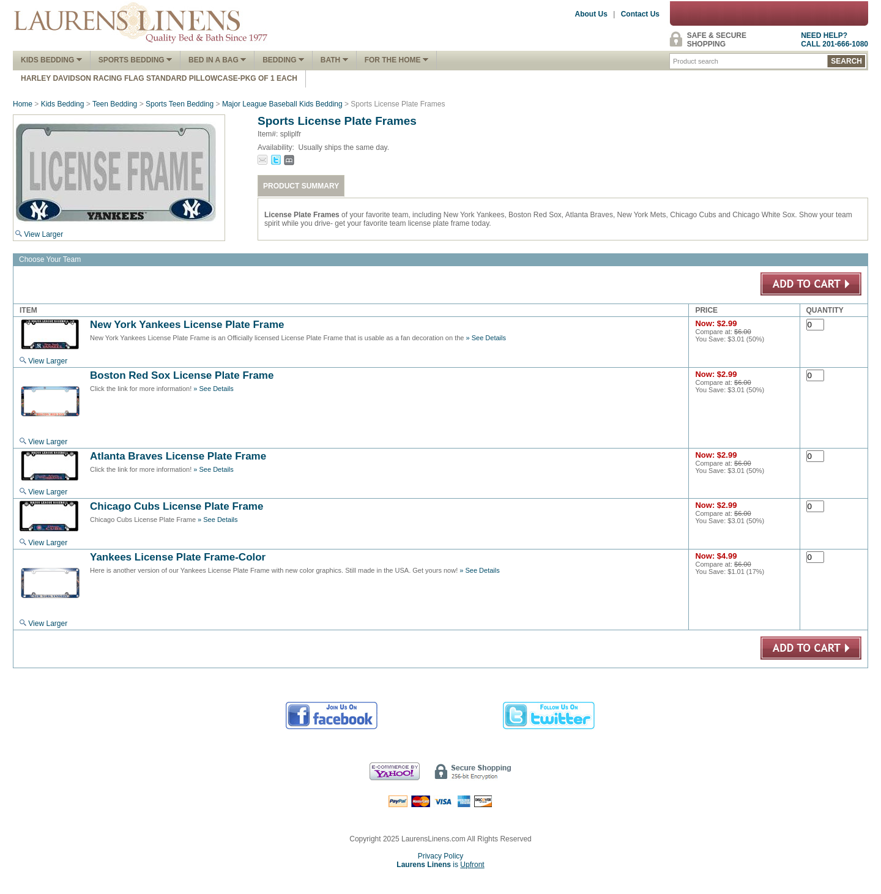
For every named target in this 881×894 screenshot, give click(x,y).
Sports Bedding (135, 60)
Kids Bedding (51, 60)
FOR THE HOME (396, 60)
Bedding (283, 60)
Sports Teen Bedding (180, 104)
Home (22, 104)
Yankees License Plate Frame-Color (178, 557)
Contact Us (640, 14)
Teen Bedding (114, 104)
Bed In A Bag (217, 60)
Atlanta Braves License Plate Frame (178, 456)
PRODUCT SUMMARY (301, 186)
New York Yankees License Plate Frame (187, 324)
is (440, 864)
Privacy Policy (441, 856)
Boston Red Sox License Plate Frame (181, 375)
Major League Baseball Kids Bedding (282, 104)
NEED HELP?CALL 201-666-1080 (834, 39)
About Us (591, 14)
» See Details (486, 337)
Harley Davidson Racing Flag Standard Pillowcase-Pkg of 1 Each (159, 78)
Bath (334, 60)
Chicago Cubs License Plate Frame (176, 506)
